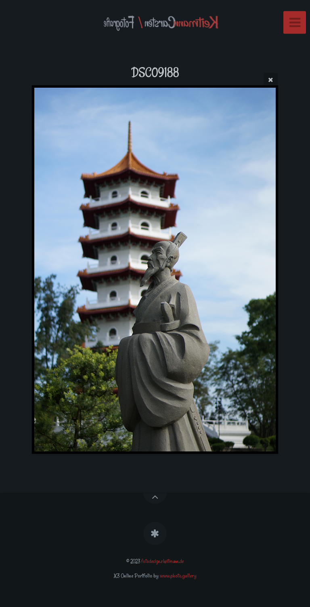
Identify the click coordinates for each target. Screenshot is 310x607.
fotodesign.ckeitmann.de (162, 561)
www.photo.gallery (178, 576)
